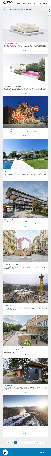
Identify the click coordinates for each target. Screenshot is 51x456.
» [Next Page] (37, 442)
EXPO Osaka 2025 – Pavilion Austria (12, 130)
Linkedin (45, 452)
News (18, 3)
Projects (29, 3)
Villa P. (5, 171)
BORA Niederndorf (8, 220)
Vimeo (47, 452)
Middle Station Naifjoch (9, 428)
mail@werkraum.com (13, 453)
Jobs (40, 3)
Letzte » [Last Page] (41, 442)
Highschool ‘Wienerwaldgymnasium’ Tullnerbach (16, 348)
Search (47, 1)
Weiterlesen (25, 50)
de (41, 1)
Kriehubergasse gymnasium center (12, 86)
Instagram (41, 452)
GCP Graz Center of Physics (10, 43)
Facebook (43, 452)
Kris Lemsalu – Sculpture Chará (11, 264)
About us (35, 3)
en (43, 1)
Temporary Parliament (9, 305)
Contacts (45, 3)
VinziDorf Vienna (8, 385)
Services (24, 3)
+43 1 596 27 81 (12, 452)
